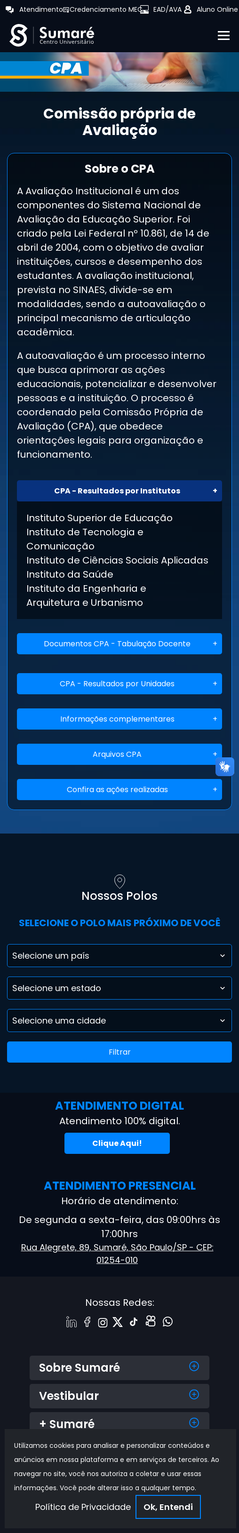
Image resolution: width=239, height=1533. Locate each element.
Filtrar (120, 1052)
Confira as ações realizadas (117, 789)
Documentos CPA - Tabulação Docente (117, 643)
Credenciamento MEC (106, 9)
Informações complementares (117, 719)
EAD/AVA (167, 9)
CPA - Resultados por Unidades (117, 683)
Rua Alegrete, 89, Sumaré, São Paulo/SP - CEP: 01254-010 (117, 1253)
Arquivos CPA (117, 754)
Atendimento (41, 9)
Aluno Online (217, 9)
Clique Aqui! (117, 1143)
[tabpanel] (119, 69)
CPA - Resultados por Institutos (117, 490)
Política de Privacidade (83, 1507)
